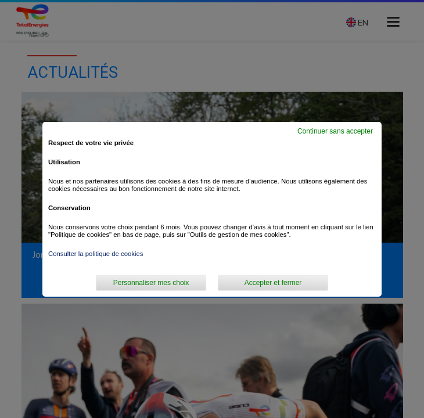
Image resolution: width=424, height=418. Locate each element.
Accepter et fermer (273, 283)
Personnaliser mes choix (151, 283)
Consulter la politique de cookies (95, 253)
